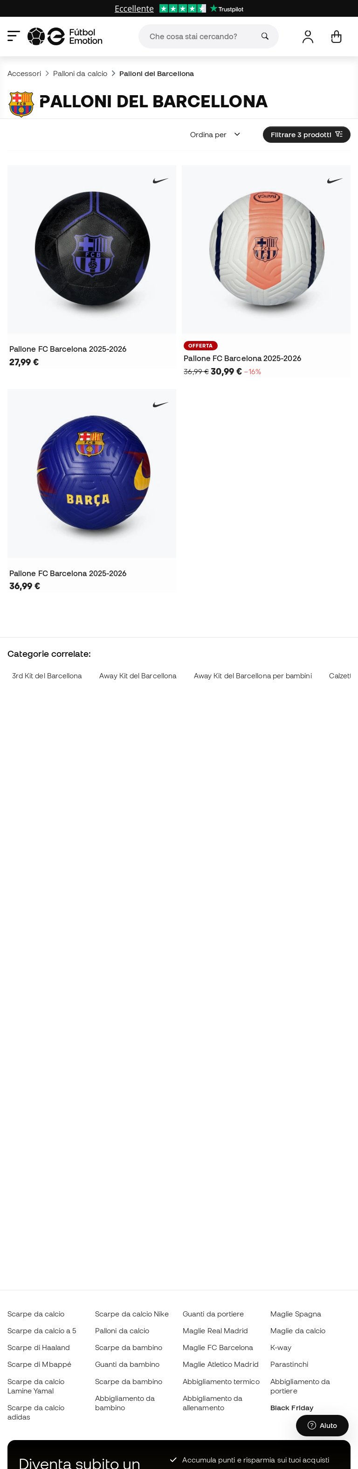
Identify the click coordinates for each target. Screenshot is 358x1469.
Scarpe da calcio (35, 1313)
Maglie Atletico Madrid (221, 1364)
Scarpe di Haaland (38, 1347)
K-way (280, 1347)
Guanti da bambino (127, 1364)
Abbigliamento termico (221, 1381)
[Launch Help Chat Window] (322, 1425)
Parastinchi (289, 1364)
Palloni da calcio (80, 73)
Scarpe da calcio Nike (132, 1313)
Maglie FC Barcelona (218, 1347)
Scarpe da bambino (128, 1347)
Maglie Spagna (295, 1313)
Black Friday (291, 1407)
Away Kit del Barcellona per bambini (253, 676)
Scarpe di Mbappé (39, 1364)
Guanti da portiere (213, 1313)
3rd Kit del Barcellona (47, 676)
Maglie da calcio (297, 1330)
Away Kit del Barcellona (137, 676)
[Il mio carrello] (336, 36)
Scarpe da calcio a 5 (41, 1330)
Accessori (24, 73)
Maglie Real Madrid (215, 1330)
